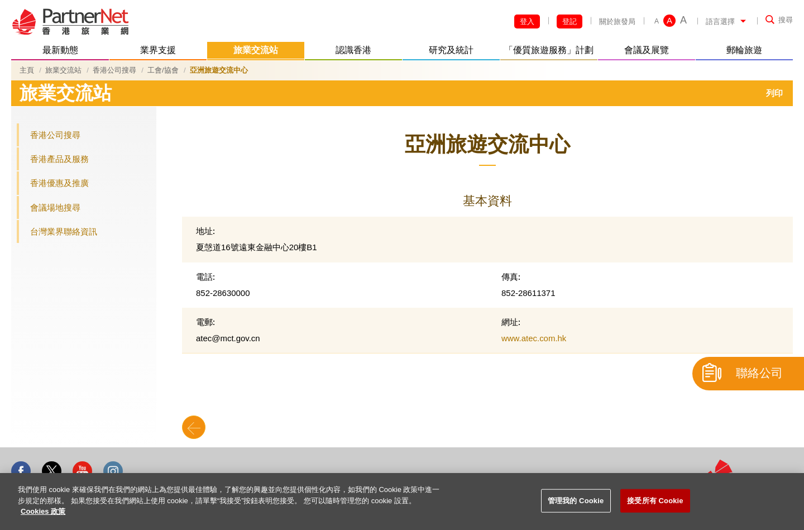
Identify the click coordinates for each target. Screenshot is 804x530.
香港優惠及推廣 (59, 183)
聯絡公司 (759, 373)
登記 (569, 21)
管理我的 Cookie (576, 500)
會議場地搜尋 (55, 207)
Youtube (82, 471)
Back (193, 427)
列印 (774, 93)
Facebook (21, 471)
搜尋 (785, 20)
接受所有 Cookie (655, 500)
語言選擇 (720, 21)
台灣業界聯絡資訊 (63, 231)
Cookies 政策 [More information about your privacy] (43, 511)
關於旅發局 (617, 21)
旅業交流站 (63, 70)
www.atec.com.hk (533, 338)
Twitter (51, 471)
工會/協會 (163, 70)
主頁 (27, 70)
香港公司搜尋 (114, 70)
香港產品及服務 (59, 159)
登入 (527, 21)
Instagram (113, 471)
